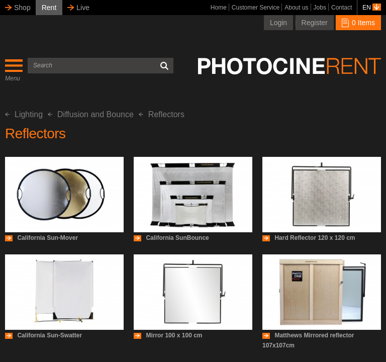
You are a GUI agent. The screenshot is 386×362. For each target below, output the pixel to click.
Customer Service (255, 7)
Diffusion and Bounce (91, 114)
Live (82, 8)
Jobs (320, 7)
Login (278, 23)
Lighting (24, 114)
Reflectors (161, 114)
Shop (22, 8)
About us (296, 7)
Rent (49, 8)
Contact (341, 7)
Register (315, 23)
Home (219, 7)
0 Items (358, 23)
